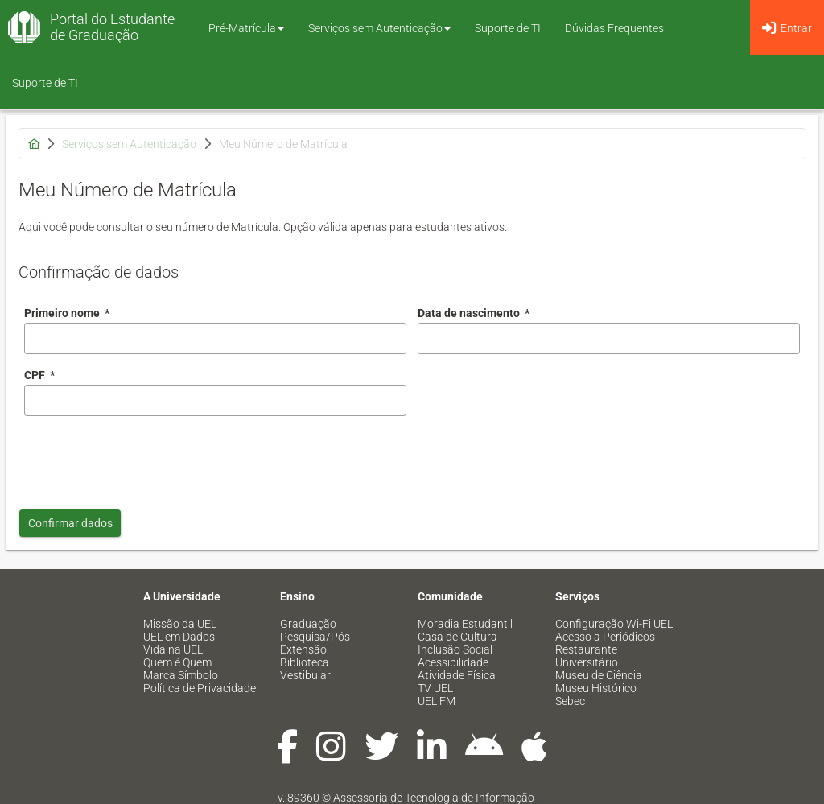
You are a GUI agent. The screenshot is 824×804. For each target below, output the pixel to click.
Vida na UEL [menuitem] (173, 649)
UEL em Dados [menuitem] (179, 636)
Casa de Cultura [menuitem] (457, 636)
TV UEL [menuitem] (435, 688)
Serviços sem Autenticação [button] (379, 28)
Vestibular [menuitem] (305, 675)
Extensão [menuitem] (303, 649)
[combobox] (609, 338)
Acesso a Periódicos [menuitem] (605, 636)
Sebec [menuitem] (570, 701)
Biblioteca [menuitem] (304, 662)
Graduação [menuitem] (308, 623)
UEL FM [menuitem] (436, 701)
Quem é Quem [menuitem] (177, 662)
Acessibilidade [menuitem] (453, 662)
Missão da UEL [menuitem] (179, 623)
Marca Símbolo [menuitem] (180, 675)
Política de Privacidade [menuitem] (199, 688)
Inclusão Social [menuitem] (455, 649)
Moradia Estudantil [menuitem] (465, 623)
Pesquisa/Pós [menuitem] (315, 636)
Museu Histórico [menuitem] (596, 688)
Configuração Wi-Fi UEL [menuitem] (614, 623)
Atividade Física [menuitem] (457, 675)
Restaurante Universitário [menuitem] (586, 656)
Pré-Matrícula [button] (246, 28)
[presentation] (146, 458)
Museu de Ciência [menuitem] (598, 675)
